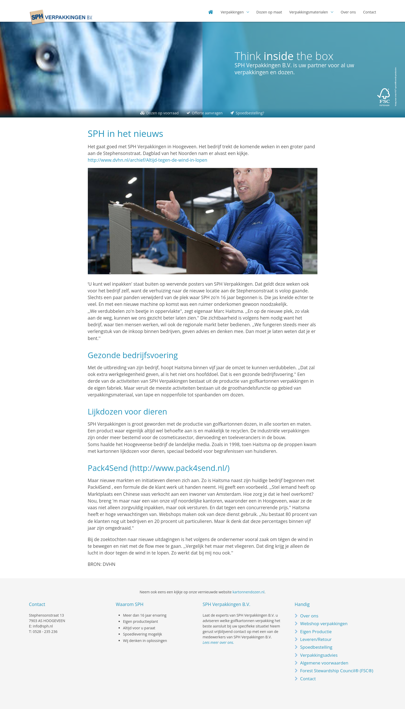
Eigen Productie (316, 631)
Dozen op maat (269, 12)
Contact (369, 12)
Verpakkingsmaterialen (308, 12)
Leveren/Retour (316, 639)
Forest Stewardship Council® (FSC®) (336, 671)
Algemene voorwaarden (324, 663)
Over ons (348, 12)
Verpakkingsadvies (319, 655)
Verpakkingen (232, 12)
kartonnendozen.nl (248, 591)
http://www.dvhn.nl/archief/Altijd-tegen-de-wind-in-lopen (147, 160)
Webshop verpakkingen (323, 623)
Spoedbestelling (316, 647)
